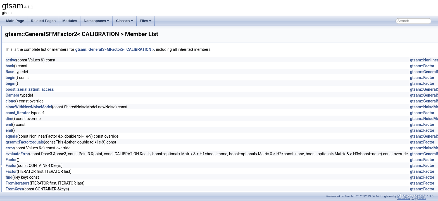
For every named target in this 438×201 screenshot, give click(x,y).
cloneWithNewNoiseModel (98, 107)
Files (146, 21)
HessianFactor (33, 191)
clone (80, 101)
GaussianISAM (34, 75)
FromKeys (84, 189)
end (78, 124)
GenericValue (33, 130)
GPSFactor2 (32, 155)
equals (81, 136)
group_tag (30, 167)
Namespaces (97, 21)
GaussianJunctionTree (39, 81)
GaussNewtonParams (39, 99)
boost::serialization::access (99, 89)
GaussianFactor (35, 56)
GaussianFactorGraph (39, 62)
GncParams (32, 142)
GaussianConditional (38, 38)
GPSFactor (31, 148)
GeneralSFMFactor (37, 105)
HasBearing (32, 173)
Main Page (15, 21)
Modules (69, 21)
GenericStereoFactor (38, 124)
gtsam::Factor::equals (94, 142)
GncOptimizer (33, 136)
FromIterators (87, 183)
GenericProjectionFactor (41, 118)
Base (79, 72)
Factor (81, 159)
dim (78, 118)
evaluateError (87, 154)
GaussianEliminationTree (41, 50)
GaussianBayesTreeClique (43, 32)
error (79, 148)
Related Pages (43, 21)
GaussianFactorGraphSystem (45, 69)
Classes (124, 21)
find (78, 177)
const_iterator (87, 113)
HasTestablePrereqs (38, 185)
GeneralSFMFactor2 (38, 112)
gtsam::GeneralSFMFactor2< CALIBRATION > (184, 49)
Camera (82, 95)
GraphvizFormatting (37, 161)
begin (80, 77)
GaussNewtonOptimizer (40, 93)
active (80, 60)
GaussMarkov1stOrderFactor (44, 87)
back (79, 66)
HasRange (31, 179)
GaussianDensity (35, 44)
